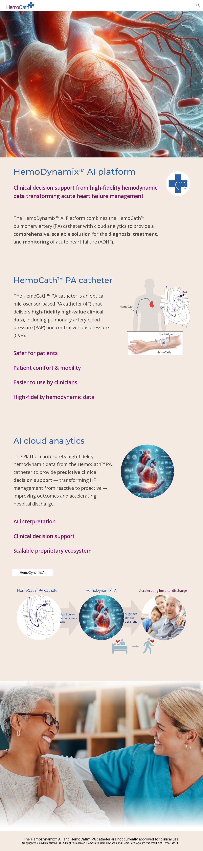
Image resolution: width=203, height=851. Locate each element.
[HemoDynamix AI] (32, 572)
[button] (198, 5)
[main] (86, 171)
